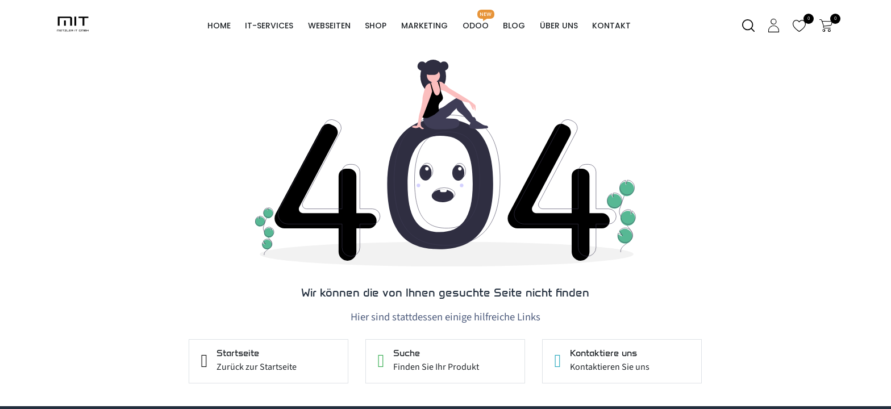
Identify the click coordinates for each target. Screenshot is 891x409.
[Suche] (748, 26)
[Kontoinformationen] (773, 25)
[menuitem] (219, 25)
